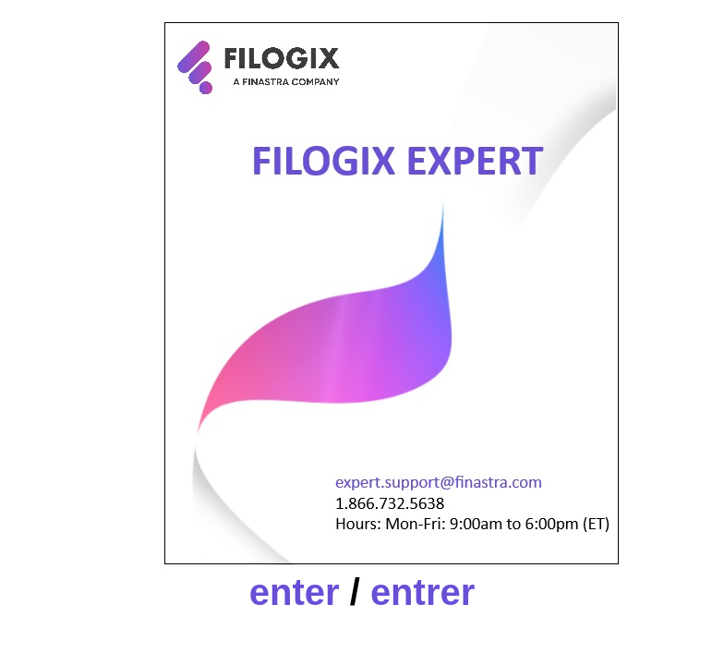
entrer (422, 592)
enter (294, 592)
